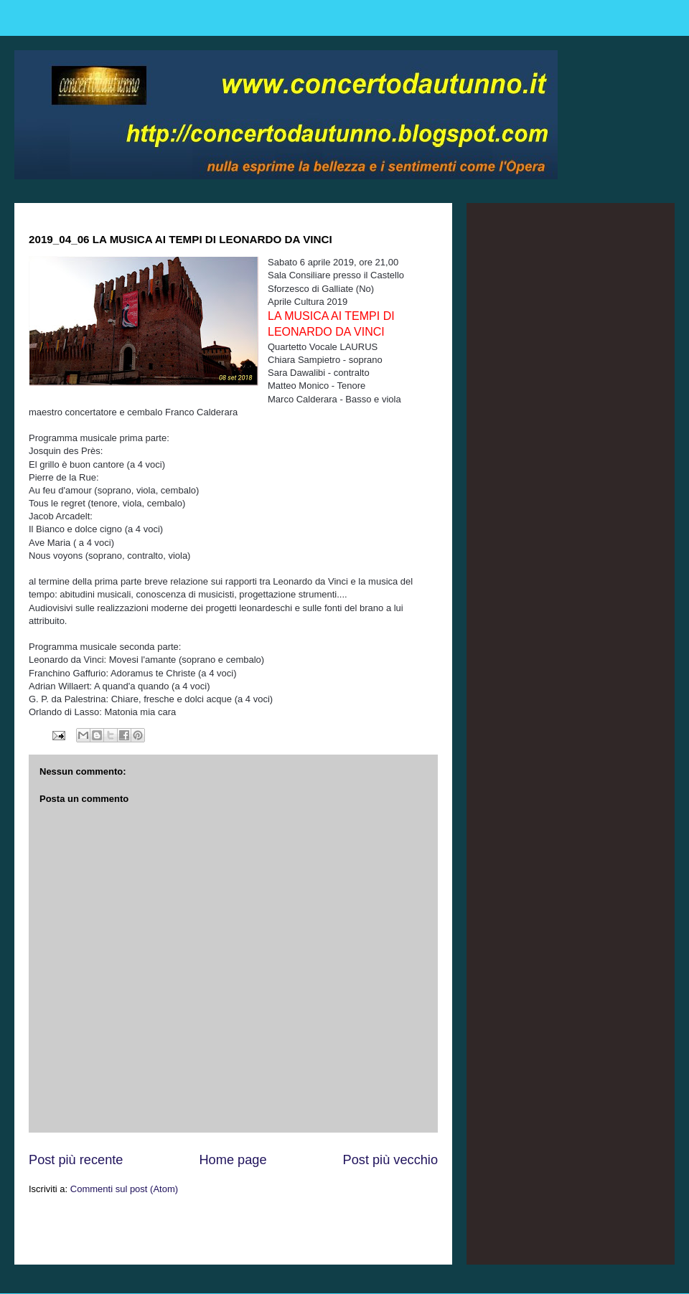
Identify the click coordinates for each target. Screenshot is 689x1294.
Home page (232, 1160)
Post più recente (76, 1160)
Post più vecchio (390, 1160)
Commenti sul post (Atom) (124, 1189)
